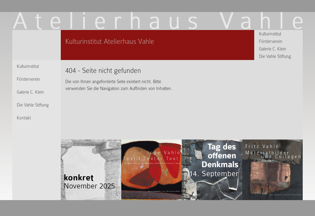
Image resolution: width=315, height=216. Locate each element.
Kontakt (24, 118)
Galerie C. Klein (272, 48)
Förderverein (270, 41)
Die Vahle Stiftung (275, 56)
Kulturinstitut (270, 34)
